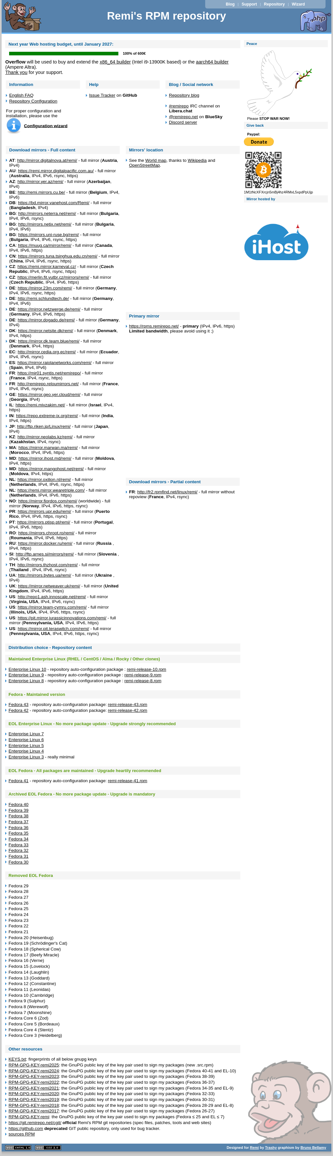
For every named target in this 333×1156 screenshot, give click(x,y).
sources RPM (21, 1134)
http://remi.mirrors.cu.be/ (41, 192)
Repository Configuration (33, 101)
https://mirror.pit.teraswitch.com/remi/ (53, 628)
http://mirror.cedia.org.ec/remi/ (46, 351)
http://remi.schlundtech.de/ (43, 298)
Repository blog (184, 95)
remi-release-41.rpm (127, 780)
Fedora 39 (18, 810)
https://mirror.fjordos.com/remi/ (47, 501)
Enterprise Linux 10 (27, 669)
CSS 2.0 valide (48, 1147)
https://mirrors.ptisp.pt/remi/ (43, 522)
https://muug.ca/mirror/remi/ (44, 245)
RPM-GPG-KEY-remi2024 (33, 1070)
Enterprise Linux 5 (26, 745)
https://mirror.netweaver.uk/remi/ (49, 586)
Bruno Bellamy (313, 1147)
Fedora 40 (18, 804)
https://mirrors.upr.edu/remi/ (44, 511)
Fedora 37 (18, 821)
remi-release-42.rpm (127, 710)
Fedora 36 (18, 827)
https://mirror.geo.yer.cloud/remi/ (49, 394)
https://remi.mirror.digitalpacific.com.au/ (56, 170)
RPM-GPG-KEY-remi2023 (33, 1076)
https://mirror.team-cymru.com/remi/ (52, 607)
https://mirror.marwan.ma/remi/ (48, 447)
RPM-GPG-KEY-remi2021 (33, 1088)
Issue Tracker (102, 95)
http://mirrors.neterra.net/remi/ (47, 213)
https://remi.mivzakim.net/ (40, 404)
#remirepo (179, 106)
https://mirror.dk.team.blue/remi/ (48, 341)
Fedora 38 (18, 815)
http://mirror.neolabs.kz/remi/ (45, 436)
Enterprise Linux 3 (26, 756)
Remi (254, 1147)
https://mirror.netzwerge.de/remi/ (49, 309)
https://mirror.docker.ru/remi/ (45, 543)
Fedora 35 (18, 833)
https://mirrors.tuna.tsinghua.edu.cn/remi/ (57, 256)
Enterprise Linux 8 (26, 680)
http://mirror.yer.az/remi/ (40, 181)
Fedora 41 (18, 780)
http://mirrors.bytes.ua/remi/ (44, 575)
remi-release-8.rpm (143, 680)
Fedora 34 (18, 839)
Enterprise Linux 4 (26, 751)
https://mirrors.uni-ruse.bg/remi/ (48, 234)
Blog (230, 4)
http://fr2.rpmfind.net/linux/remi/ (167, 491)
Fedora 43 (18, 704)
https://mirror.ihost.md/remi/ (45, 458)
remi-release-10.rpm (146, 669)
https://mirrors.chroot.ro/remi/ (46, 532)
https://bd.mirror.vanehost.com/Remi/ (53, 202)
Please (279, 116)
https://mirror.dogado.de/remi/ (46, 319)
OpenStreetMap (144, 165)
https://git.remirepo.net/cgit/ (34, 1122)
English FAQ (21, 95)
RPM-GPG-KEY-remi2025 (33, 1065)
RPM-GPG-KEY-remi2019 (33, 1099)
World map (155, 160)
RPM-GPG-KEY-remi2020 (33, 1093)
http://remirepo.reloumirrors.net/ (48, 383)
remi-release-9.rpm (143, 674)
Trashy (271, 1147)
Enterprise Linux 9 (26, 674)
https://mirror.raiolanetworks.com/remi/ (55, 362)
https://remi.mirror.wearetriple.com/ (51, 490)
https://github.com (25, 1128)
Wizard (298, 4)
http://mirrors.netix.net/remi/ (45, 224)
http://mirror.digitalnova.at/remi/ (47, 160)
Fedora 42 (18, 710)
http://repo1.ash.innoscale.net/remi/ (52, 596)
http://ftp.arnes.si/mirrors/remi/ (44, 554)
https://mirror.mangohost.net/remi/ (51, 468)
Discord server (183, 122)
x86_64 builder (115, 61)
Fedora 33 (18, 844)
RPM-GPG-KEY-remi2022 (33, 1082)
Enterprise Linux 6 (26, 739)
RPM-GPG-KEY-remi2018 (33, 1105)
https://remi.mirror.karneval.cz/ (47, 266)
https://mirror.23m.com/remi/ (45, 288)
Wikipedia (197, 160)
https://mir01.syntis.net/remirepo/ (49, 373)
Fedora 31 (18, 856)
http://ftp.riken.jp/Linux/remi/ (44, 426)
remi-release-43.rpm (127, 704)
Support (249, 4)
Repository (274, 4)
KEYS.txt (17, 1059)
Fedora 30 (18, 862)
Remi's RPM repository (166, 16)
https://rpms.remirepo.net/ (154, 326)
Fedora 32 (18, 850)
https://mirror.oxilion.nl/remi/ (44, 479)
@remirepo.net (183, 116)
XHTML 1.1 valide (18, 1147)
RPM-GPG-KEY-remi (28, 1116)
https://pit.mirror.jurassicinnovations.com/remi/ (62, 617)
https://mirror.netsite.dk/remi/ (45, 330)
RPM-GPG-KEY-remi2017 (33, 1110)
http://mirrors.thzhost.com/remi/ (48, 564)
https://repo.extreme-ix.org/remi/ (47, 415)
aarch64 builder (212, 61)
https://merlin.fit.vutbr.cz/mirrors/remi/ (53, 277)
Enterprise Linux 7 (26, 733)
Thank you (16, 72)
